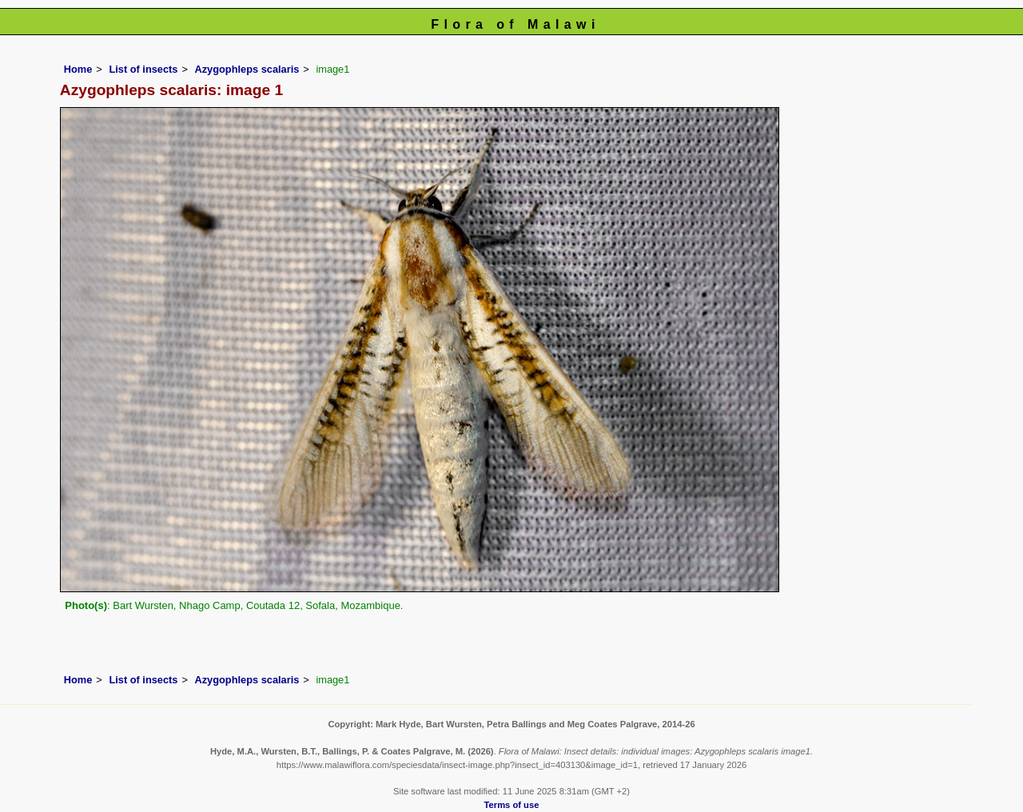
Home (78, 69)
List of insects (143, 69)
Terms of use (511, 805)
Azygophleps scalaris (246, 69)
